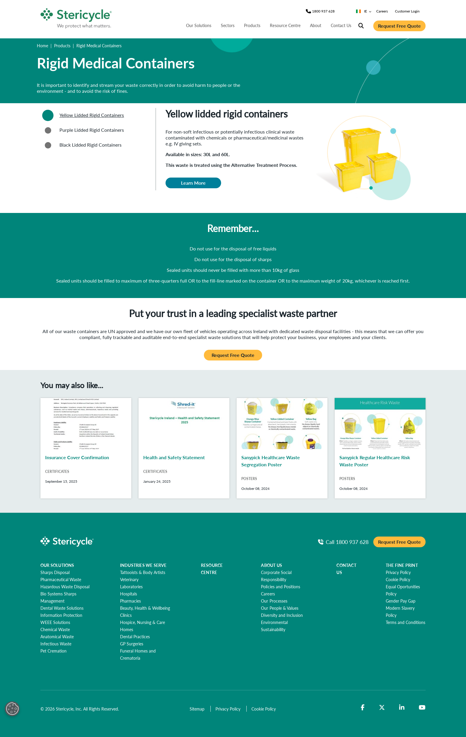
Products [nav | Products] (252, 25)
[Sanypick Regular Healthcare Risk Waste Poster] (380, 448)
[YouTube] (422, 708)
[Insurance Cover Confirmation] (85, 448)
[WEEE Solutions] (55, 622)
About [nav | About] (315, 25)
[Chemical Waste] (55, 629)
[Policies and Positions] (280, 586)
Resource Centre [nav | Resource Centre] (285, 25)
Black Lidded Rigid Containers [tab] (81, 145)
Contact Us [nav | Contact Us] (341, 25)
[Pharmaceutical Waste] (60, 579)
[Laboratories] (131, 586)
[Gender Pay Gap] (400, 601)
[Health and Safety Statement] (183, 448)
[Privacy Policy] (398, 572)
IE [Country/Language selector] (363, 11)
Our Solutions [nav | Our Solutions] (198, 25)
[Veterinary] (129, 579)
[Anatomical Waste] (57, 636)
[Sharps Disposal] (55, 572)
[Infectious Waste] (55, 644)
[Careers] (268, 594)
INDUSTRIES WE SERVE (143, 565)
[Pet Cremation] (53, 651)
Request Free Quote (399, 25)
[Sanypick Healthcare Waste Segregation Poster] (282, 448)
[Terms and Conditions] (405, 622)
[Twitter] (382, 708)
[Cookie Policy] (398, 579)
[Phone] (323, 11)
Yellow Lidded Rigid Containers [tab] (82, 115)
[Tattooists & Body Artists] (142, 572)
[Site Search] (361, 26)
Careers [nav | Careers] (382, 11)
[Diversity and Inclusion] (282, 615)
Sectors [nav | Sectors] (227, 25)
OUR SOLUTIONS (57, 565)
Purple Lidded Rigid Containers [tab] (82, 130)
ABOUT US (271, 565)
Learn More (193, 182)
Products (62, 45)
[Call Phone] (343, 541)
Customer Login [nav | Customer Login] (407, 11)
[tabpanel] (291, 158)
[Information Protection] (61, 615)
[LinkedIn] (401, 708)
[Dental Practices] (135, 636)
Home (42, 45)
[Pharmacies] (130, 601)
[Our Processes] (274, 601)
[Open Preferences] (12, 708)
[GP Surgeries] (131, 644)
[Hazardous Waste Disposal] (64, 586)
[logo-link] (76, 17)
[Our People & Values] (279, 608)
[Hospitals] (128, 594)
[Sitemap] (198, 709)
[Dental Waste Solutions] (62, 608)
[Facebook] (363, 708)
